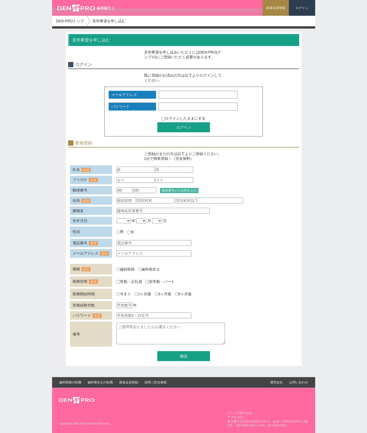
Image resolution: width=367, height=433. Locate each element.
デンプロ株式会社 (240, 413)
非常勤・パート (160, 281)
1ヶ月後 (142, 294)
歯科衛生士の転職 (100, 382)
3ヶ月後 (163, 294)
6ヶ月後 (183, 294)
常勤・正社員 (129, 281)
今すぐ (124, 294)
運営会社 (276, 382)
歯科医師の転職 (70, 382)
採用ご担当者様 (155, 382)
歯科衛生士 (149, 269)
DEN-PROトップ (70, 21)
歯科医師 (126, 269)
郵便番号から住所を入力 (179, 190)
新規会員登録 (128, 382)
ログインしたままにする (183, 118)
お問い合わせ (298, 382)
